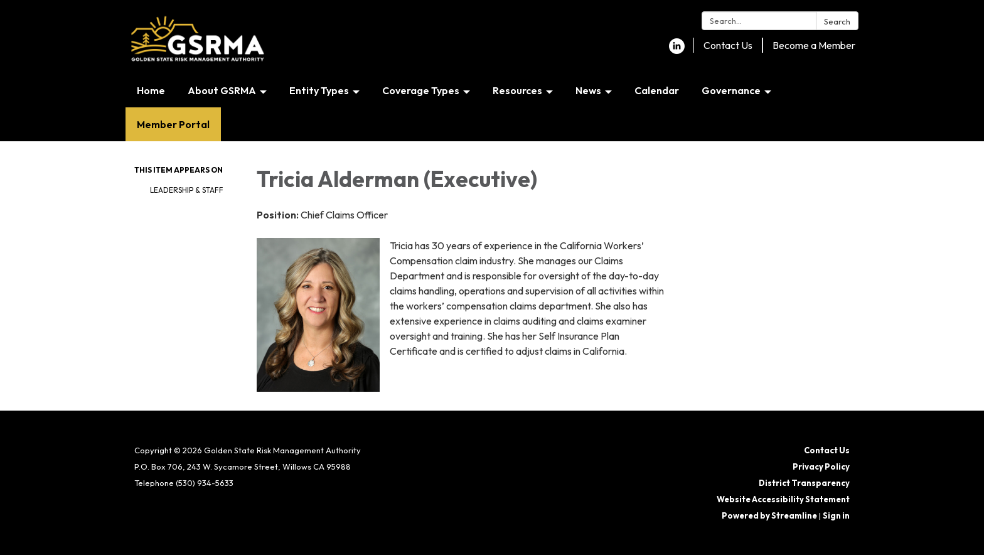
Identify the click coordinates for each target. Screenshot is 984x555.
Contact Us (727, 45)
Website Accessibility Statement (783, 499)
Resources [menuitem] (517, 90)
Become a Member (814, 45)
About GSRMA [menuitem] (222, 90)
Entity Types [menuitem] (319, 90)
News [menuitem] (588, 90)
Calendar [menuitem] (656, 90)
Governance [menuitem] (731, 90)
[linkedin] (677, 50)
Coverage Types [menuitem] (420, 90)
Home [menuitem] (151, 90)
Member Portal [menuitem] (173, 124)
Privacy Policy (821, 466)
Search (837, 21)
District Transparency (804, 483)
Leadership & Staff (186, 190)
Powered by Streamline (769, 515)
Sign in (836, 515)
